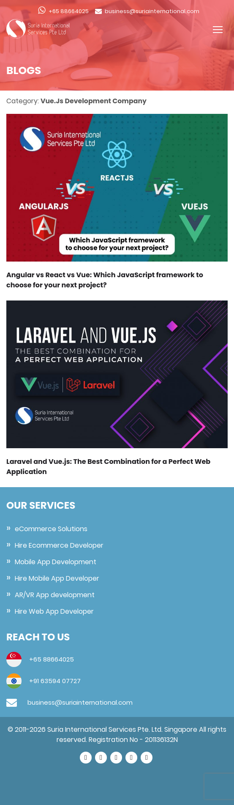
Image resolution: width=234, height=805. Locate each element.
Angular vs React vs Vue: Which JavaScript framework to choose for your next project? (104, 280)
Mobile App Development (55, 562)
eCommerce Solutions (51, 529)
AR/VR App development (55, 595)
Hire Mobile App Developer (57, 578)
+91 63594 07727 (54, 680)
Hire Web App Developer (54, 611)
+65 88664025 (69, 11)
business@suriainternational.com (152, 11)
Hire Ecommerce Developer (59, 545)
